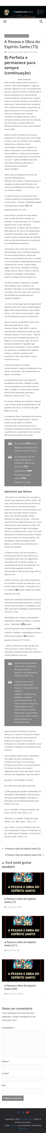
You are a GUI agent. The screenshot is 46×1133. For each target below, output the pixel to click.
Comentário (8, 1027)
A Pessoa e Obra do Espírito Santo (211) (20, 943)
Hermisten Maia (31, 52)
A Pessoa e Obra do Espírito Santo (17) (20, 900)
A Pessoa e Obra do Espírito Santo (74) (24, 855)
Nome (5, 1061)
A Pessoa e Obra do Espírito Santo (16, 36)
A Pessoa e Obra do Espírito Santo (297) (20, 987)
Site (3, 1085)
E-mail (5, 1073)
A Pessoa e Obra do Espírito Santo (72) (21, 848)
